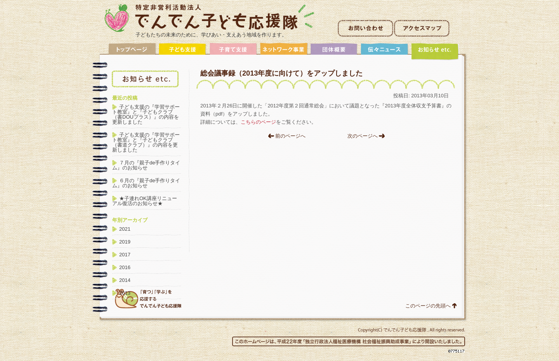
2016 (124, 267)
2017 (124, 254)
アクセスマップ (422, 28)
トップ (132, 51)
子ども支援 (183, 51)
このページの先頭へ (428, 306)
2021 (124, 229)
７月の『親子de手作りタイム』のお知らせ (146, 165)
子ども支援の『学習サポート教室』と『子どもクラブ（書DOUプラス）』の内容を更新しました (146, 114)
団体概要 (334, 51)
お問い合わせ (365, 28)
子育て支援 (233, 51)
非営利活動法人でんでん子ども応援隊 (209, 18)
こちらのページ (258, 122)
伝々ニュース (384, 51)
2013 (124, 293)
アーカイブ (435, 51)
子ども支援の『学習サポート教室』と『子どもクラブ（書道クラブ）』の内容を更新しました (146, 142)
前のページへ (290, 136)
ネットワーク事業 (284, 51)
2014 (124, 280)
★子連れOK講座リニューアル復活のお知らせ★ (144, 200)
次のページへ (362, 136)
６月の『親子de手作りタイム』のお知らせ (146, 183)
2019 (124, 242)
